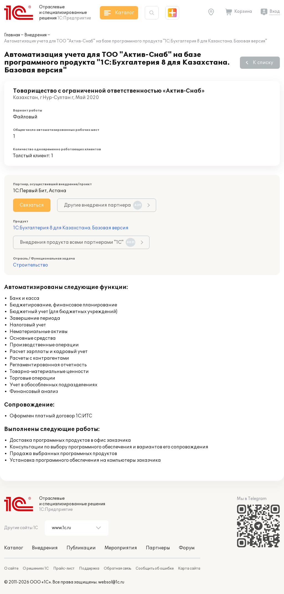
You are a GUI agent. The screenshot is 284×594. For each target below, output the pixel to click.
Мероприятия (121, 548)
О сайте (11, 568)
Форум (186, 548)
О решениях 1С (36, 568)
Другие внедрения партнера (103, 205)
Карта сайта (189, 568)
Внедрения (35, 35)
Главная (12, 35)
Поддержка (89, 568)
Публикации (81, 548)
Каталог (13, 548)
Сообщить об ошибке (155, 568)
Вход (275, 11)
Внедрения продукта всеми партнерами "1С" (77, 242)
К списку (263, 62)
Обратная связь (117, 568)
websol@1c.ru (111, 582)
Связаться (32, 205)
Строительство (30, 265)
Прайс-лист (64, 568)
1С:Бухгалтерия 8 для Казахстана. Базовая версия (70, 228)
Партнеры (158, 548)
